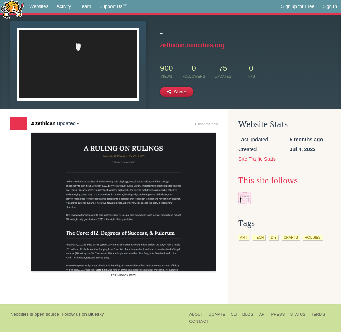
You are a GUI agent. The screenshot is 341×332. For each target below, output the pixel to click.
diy (274, 237)
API (262, 314)
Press (278, 314)
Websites (38, 6)
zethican (43, 123)
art (243, 237)
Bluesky (96, 314)
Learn (85, 6)
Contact (198, 321)
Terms (318, 314)
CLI (234, 314)
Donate (217, 314)
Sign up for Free (297, 6)
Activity (63, 6)
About (196, 314)
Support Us (113, 6)
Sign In (330, 6)
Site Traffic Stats (257, 159)
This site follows (268, 180)
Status (297, 314)
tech (259, 237)
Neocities (19, 314)
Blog (248, 314)
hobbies (313, 237)
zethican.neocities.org (192, 45)
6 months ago (206, 124)
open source (47, 314)
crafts (291, 237)
